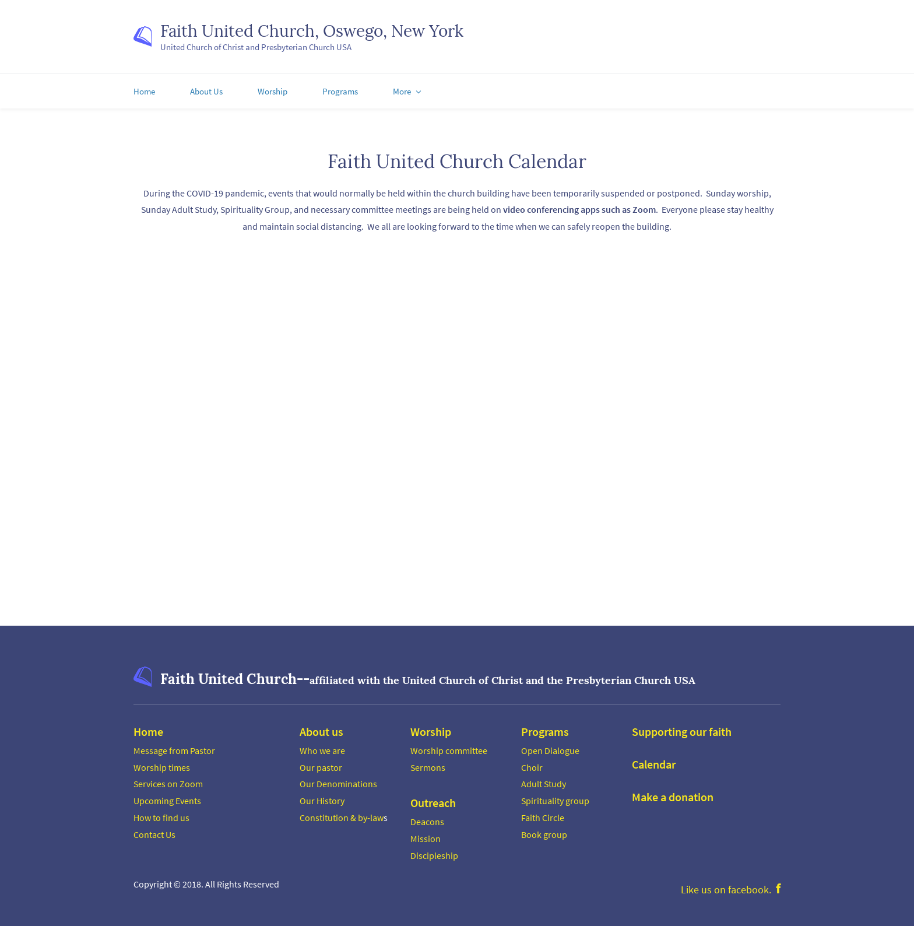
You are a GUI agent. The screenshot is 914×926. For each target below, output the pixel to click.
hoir (534, 763)
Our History (322, 797)
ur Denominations (341, 780)
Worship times (161, 763)
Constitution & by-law (342, 813)
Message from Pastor (174, 746)
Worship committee (448, 746)
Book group (544, 830)
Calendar (654, 760)
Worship (430, 727)
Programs (545, 727)
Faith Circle (542, 813)
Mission (425, 834)
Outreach (433, 799)
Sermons (427, 763)
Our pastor (321, 763)
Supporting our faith (682, 727)
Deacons (427, 818)
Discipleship (434, 851)
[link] (142, 670)
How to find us (161, 813)
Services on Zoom (168, 780)
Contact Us (154, 830)
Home (148, 727)
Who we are (322, 746)
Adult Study (543, 780)
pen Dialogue (553, 746)
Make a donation (672, 792)
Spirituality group (555, 797)
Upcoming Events (167, 797)
